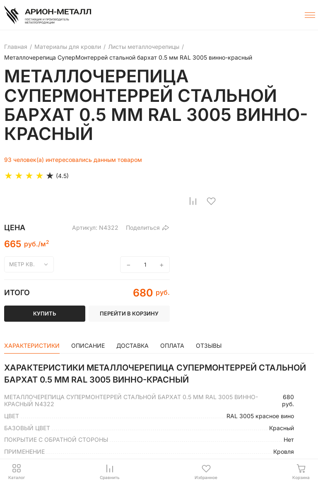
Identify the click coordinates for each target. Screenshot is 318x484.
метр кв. (22, 264)
